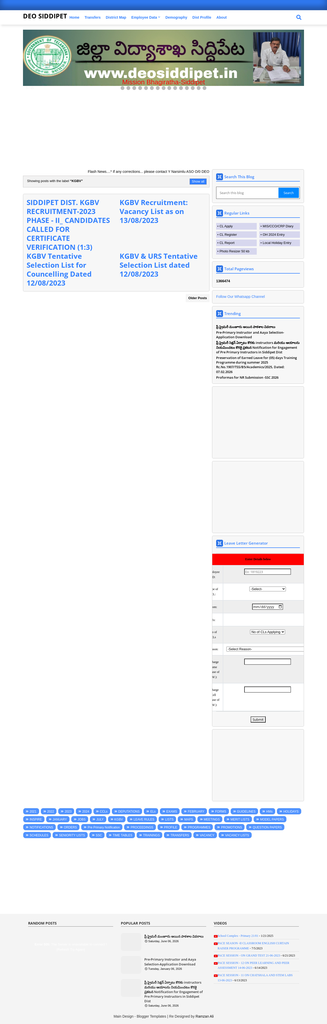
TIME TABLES (122, 835)
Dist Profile (201, 17)
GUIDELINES (246, 811)
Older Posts (197, 298)
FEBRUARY (196, 811)
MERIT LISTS (239, 819)
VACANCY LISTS (237, 835)
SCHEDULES (39, 835)
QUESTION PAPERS (267, 827)
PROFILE (170, 827)
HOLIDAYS (291, 811)
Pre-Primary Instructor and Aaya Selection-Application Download (250, 334)
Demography (176, 17)
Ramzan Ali (205, 1016)
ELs (153, 811)
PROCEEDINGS (142, 827)
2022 (50, 811)
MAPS (188, 819)
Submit (258, 719)
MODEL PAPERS (272, 819)
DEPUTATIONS (129, 811)
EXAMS (171, 811)
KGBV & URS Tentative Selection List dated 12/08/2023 (159, 265)
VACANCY (207, 835)
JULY (99, 819)
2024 (85, 811)
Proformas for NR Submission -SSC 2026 (247, 377)
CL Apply (226, 226)
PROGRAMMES (199, 827)
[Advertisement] (163, 127)
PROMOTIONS (231, 827)
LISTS (169, 819)
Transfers (93, 17)
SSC (99, 835)
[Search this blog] (247, 193)
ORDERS (70, 827)
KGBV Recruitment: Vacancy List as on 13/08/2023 (154, 211)
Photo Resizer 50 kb (234, 251)
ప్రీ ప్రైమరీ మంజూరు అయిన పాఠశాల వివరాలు (245, 326)
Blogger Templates (151, 1016)
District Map (116, 17)
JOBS (82, 819)
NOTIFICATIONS (41, 827)
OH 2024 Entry (274, 235)
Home (74, 17)
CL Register (228, 235)
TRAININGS (151, 835)
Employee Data (144, 17)
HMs (269, 811)
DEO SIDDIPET (45, 16)
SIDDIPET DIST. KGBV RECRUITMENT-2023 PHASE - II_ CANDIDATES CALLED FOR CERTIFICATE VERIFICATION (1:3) (68, 224)
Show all (198, 181)
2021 (33, 811)
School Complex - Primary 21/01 (238, 936)
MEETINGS (212, 819)
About (221, 17)
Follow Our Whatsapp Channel (240, 297)
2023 (68, 811)
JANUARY (60, 819)
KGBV (118, 819)
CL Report (227, 243)
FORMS (220, 811)
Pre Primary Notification (104, 827)
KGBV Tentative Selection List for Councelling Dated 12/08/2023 (59, 269)
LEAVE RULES (144, 819)
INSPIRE (36, 819)
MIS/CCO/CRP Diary (278, 226)
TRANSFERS (179, 835)
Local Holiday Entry (277, 243)
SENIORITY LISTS (72, 835)
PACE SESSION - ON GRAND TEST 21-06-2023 (249, 955)
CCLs (104, 811)
